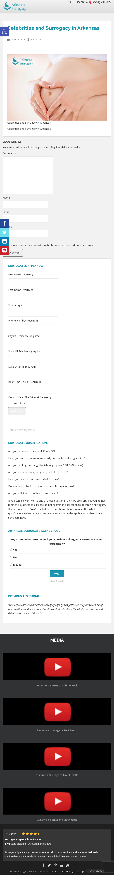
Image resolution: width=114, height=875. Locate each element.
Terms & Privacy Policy (21, 429)
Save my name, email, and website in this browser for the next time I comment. (49, 245)
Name (6, 197)
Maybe (17, 565)
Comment (9, 153)
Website (7, 226)
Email (6, 212)
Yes (15, 550)
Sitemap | (81, 871)
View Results (57, 581)
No (15, 557)
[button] (4, 31)
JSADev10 (35, 39)
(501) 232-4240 (102, 2)
